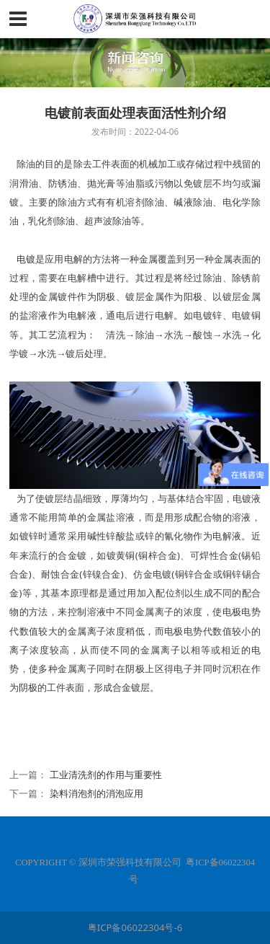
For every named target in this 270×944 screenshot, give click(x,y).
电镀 (26, 258)
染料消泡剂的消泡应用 (96, 793)
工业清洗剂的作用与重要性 (106, 774)
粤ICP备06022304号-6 (135, 927)
